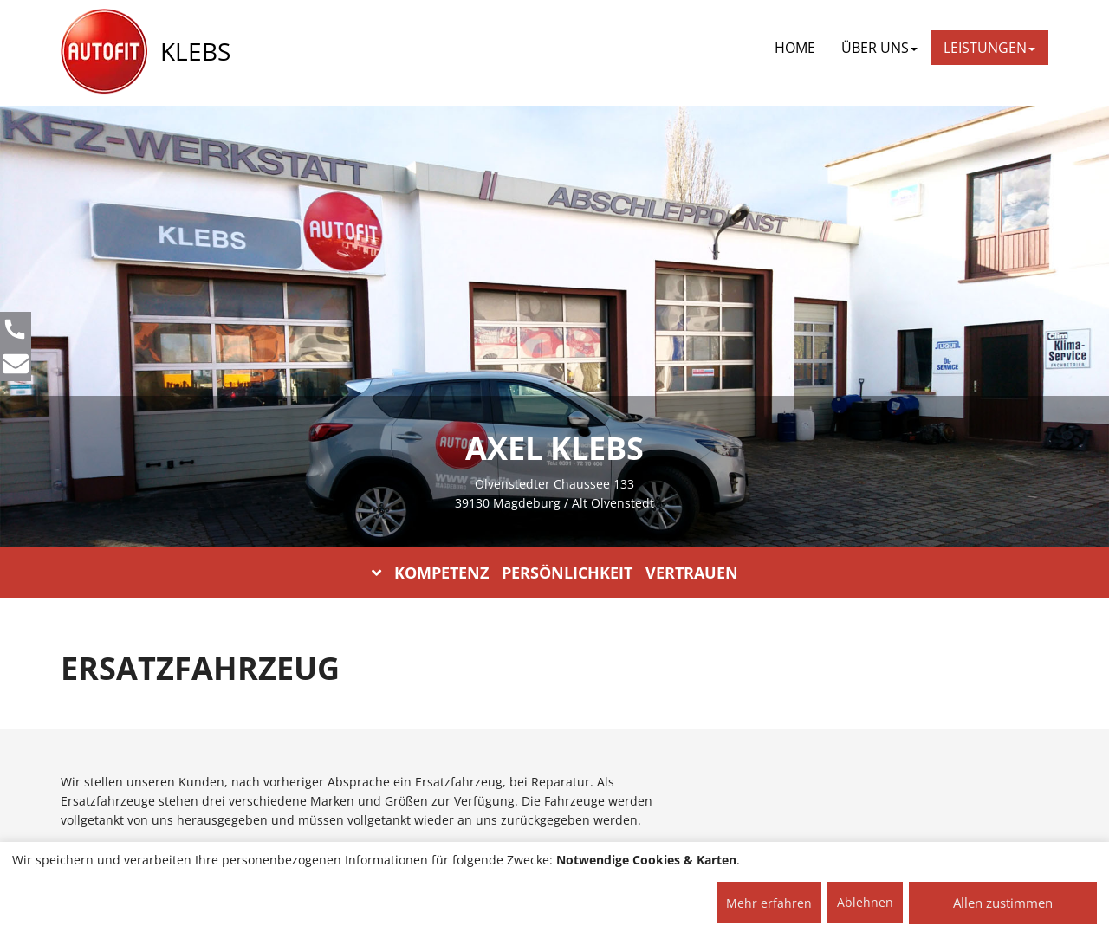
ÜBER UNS (879, 47)
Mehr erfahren (769, 903)
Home (795, 47)
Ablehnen (865, 902)
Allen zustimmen (1003, 902)
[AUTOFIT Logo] (104, 52)
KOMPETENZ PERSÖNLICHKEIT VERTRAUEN (555, 572)
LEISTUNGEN (989, 47)
